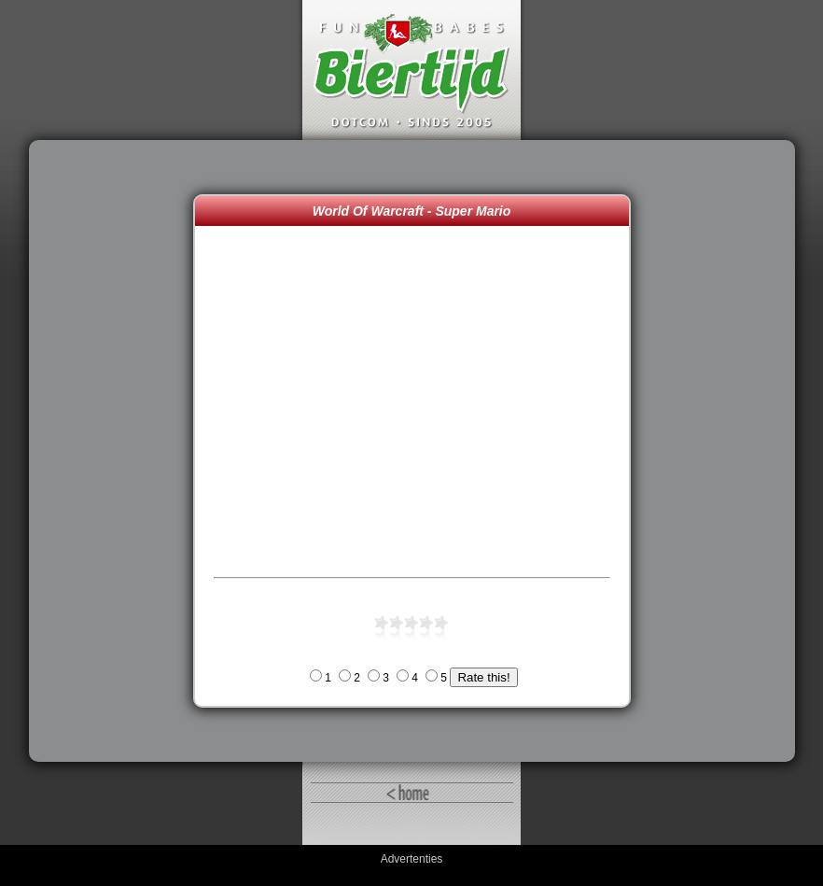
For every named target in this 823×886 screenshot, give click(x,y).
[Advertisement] (116, 451)
